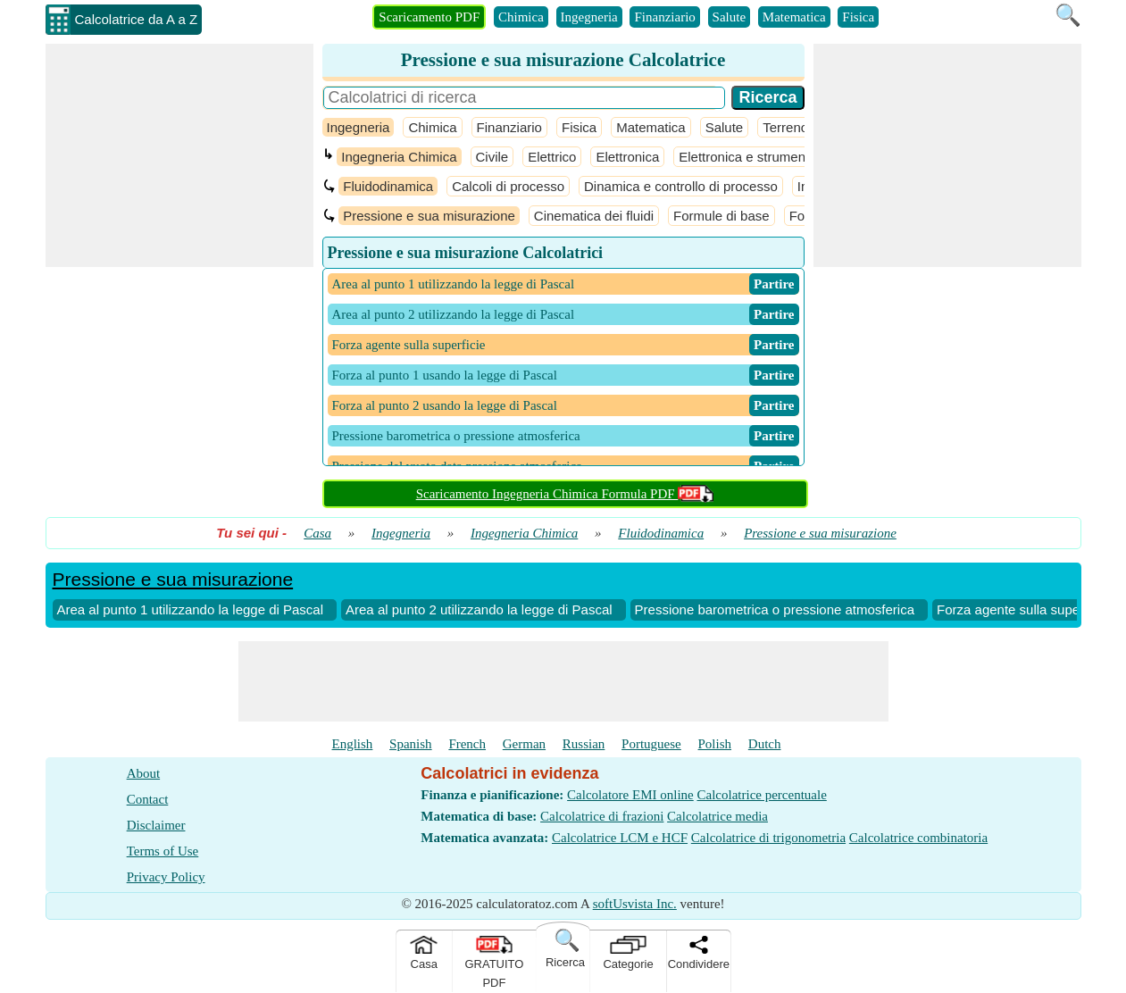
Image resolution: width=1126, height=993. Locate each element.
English (352, 744)
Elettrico (552, 156)
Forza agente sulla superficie (1022, 609)
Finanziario (664, 17)
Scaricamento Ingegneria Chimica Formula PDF (565, 494)
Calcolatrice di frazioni (601, 816)
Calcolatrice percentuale (761, 795)
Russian (584, 744)
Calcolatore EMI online (630, 795)
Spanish (410, 744)
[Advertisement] (179, 155)
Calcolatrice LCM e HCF (620, 837)
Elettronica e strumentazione (763, 156)
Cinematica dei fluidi (594, 215)
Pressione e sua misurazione (429, 215)
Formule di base (721, 215)
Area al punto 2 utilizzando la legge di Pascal (479, 609)
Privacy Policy (166, 877)
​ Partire (774, 284)
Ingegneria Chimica (398, 156)
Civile (492, 156)
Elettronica (627, 156)
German (524, 744)
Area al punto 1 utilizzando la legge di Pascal (190, 609)
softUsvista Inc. (635, 904)
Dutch (764, 744)
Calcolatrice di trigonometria (768, 837)
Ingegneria (589, 17)
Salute (729, 17)
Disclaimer (156, 825)
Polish (715, 744)
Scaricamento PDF (429, 17)
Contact (148, 799)
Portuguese (651, 744)
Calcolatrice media (717, 816)
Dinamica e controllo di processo (681, 186)
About (144, 773)
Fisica (858, 17)
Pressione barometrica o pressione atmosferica (774, 609)
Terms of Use (163, 851)
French (467, 744)
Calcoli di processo (508, 186)
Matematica (794, 17)
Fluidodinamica (388, 186)
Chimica (521, 17)
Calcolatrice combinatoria (918, 837)
